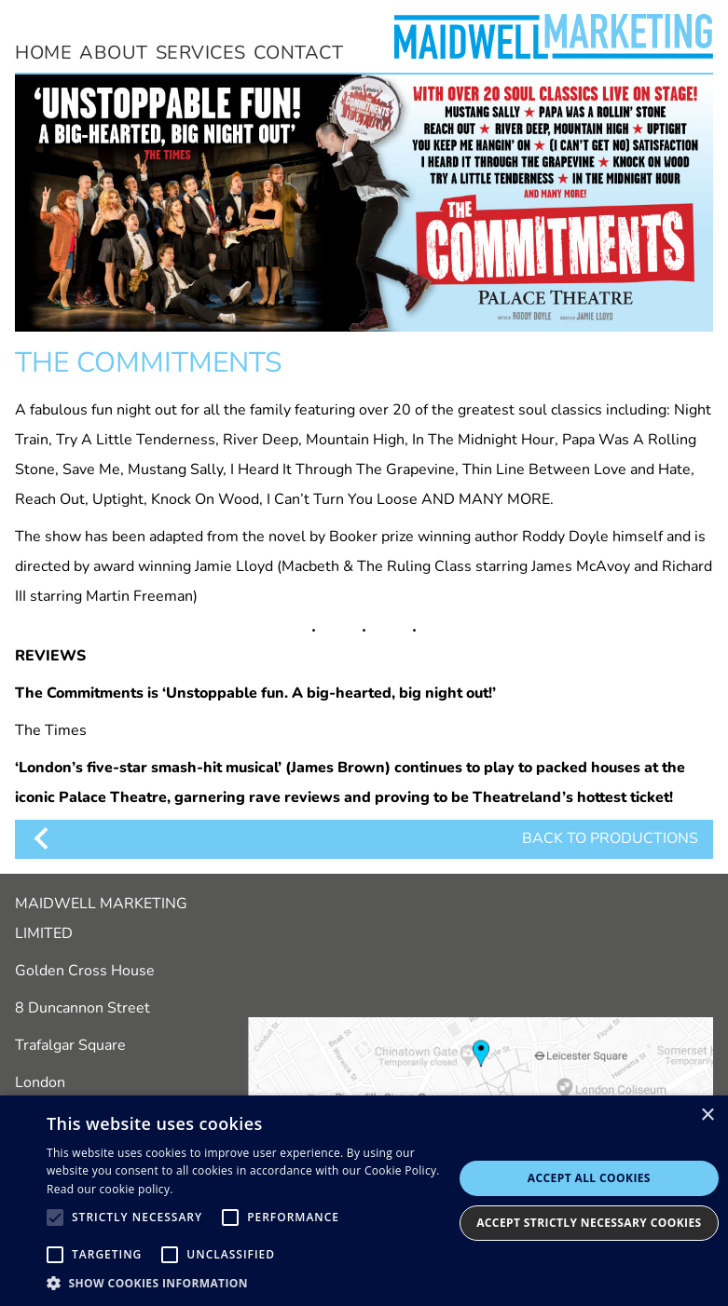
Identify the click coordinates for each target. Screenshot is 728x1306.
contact (299, 52)
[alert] (364, 1200)
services (201, 52)
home (43, 52)
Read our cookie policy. (110, 1189)
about (113, 52)
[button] (250, 1282)
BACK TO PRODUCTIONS (364, 838)
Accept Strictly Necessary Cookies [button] (588, 1223)
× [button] (707, 1115)
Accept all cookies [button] (589, 1178)
